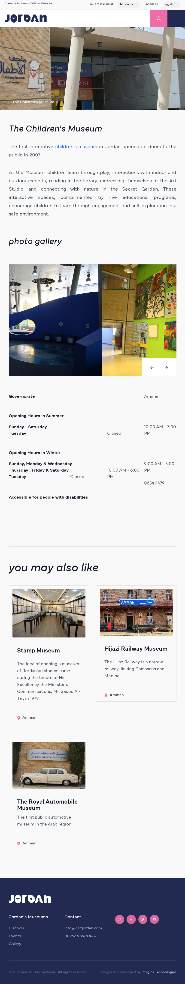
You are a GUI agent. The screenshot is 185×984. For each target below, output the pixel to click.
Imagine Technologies (159, 972)
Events (15, 936)
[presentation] (152, 367)
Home (14, 95)
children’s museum (76, 146)
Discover (16, 928)
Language (151, 4)
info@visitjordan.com (83, 928)
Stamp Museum (38, 651)
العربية (169, 4)
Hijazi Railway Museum (135, 649)
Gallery (15, 944)
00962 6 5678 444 (80, 936)
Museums (126, 4)
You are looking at (101, 4)
